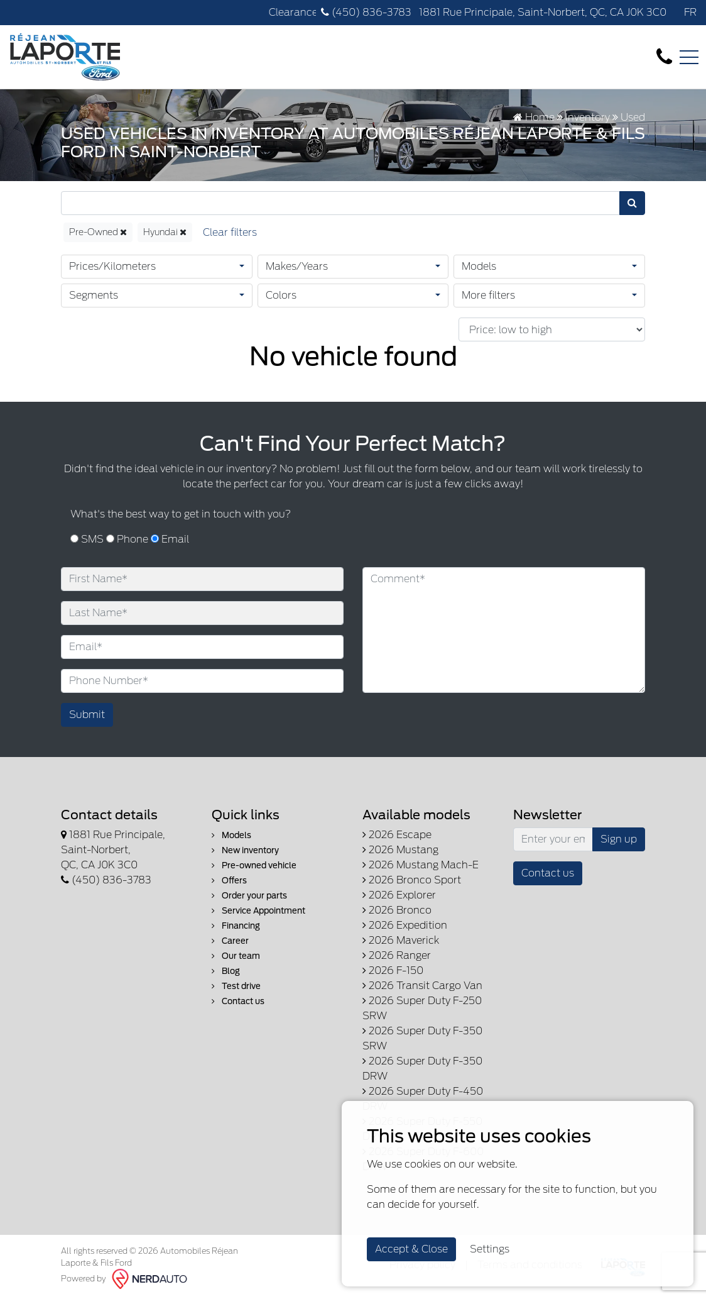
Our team (236, 956)
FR (690, 12)
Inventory (587, 117)
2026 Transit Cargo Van (422, 986)
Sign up (618, 839)
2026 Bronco (397, 910)
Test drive (236, 986)
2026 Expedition (404, 925)
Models (479, 266)
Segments (93, 295)
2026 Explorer (399, 895)
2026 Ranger (396, 955)
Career (230, 941)
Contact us (238, 1001)
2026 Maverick (400, 940)
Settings (489, 1249)
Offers (229, 880)
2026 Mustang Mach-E (420, 865)
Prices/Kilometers (112, 266)
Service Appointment (258, 910)
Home (534, 117)
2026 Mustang (400, 850)
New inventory (245, 850)
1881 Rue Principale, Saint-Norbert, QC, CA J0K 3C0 (541, 12)
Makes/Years (297, 266)
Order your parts (249, 895)
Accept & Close (411, 1249)
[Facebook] (672, 12)
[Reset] (230, 232)
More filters (488, 295)
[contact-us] (664, 56)
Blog (226, 971)
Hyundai (165, 232)
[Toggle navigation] (689, 57)
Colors (281, 295)
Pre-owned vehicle (254, 865)
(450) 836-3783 (366, 12)
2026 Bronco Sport (411, 880)
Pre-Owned (98, 232)
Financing (236, 926)
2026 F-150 (392, 970)
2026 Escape (397, 835)
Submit (87, 715)
